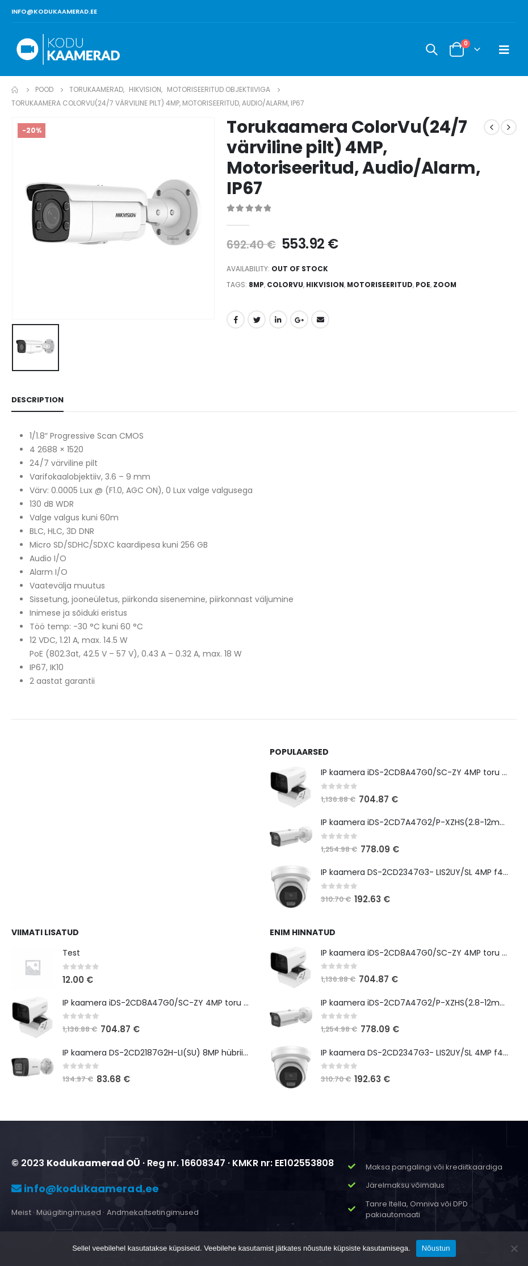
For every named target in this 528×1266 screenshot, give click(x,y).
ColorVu (285, 284)
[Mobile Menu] (504, 49)
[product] (291, 787)
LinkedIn (278, 319)
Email (320, 319)
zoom (444, 284)
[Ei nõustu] (513, 1248)
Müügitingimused (68, 1212)
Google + (299, 319)
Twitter (257, 319)
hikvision (325, 284)
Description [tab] (37, 399)
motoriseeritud (380, 284)
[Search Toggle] (431, 49)
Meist (21, 1212)
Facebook (236, 319)
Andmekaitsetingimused (153, 1212)
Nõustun (436, 1248)
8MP (256, 284)
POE (423, 284)
